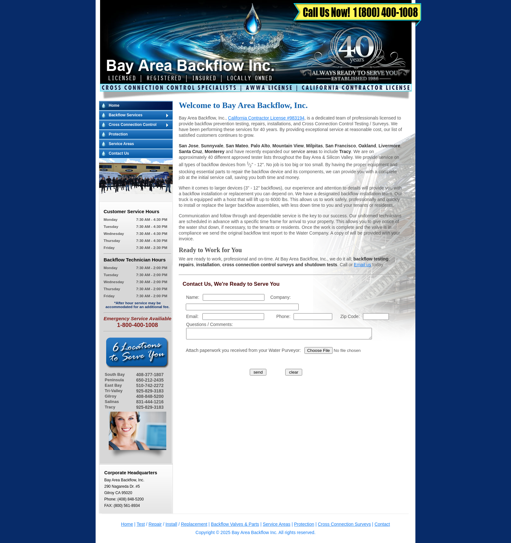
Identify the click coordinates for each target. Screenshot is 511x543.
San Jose (188, 145)
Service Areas (121, 144)
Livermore (389, 145)
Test (141, 524)
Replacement (194, 524)
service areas (304, 151)
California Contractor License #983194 (266, 117)
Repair (155, 524)
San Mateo (237, 145)
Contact (382, 524)
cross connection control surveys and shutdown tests (279, 264)
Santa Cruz (190, 151)
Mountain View (288, 145)
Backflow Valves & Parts (235, 524)
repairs (186, 264)
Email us (362, 264)
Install (171, 524)
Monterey (214, 151)
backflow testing (371, 258)
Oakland (367, 145)
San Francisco (340, 145)
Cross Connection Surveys (344, 524)
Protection (118, 134)
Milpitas (314, 145)
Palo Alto (260, 145)
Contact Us (119, 153)
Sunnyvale (212, 145)
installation (208, 264)
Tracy (345, 151)
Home (114, 105)
